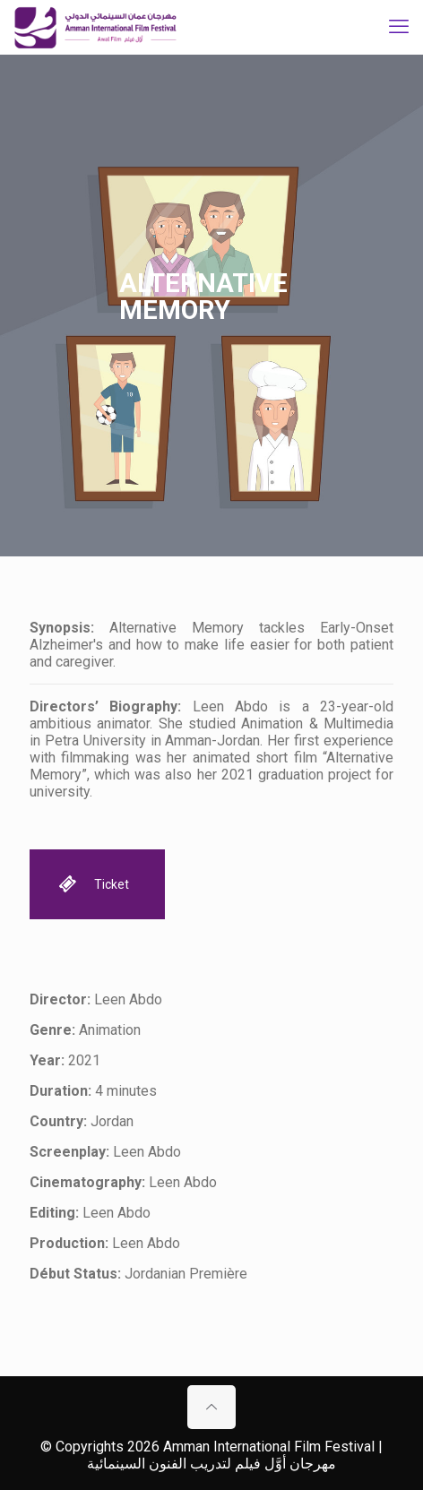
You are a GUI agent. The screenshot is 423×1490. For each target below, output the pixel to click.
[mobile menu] (399, 27)
